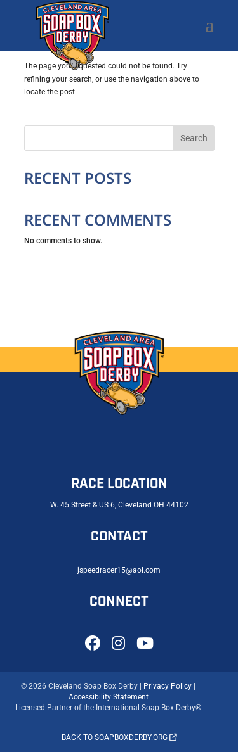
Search (194, 138)
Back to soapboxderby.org (119, 737)
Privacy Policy (167, 686)
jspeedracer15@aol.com (119, 570)
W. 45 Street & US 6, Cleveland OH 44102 (119, 504)
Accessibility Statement (109, 696)
